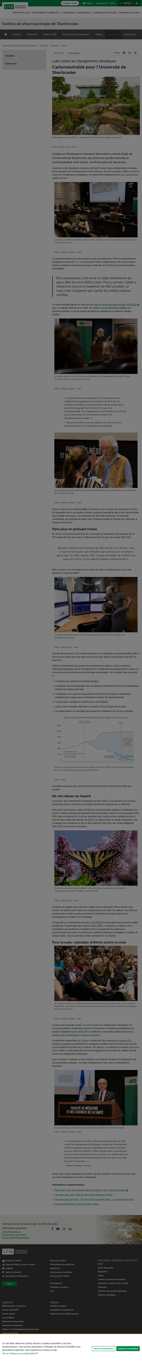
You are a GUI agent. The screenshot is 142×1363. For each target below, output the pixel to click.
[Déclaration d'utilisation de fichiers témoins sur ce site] (71, 1348)
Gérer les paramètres (103, 1348)
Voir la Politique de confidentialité (18, 1353)
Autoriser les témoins (128, 1348)
